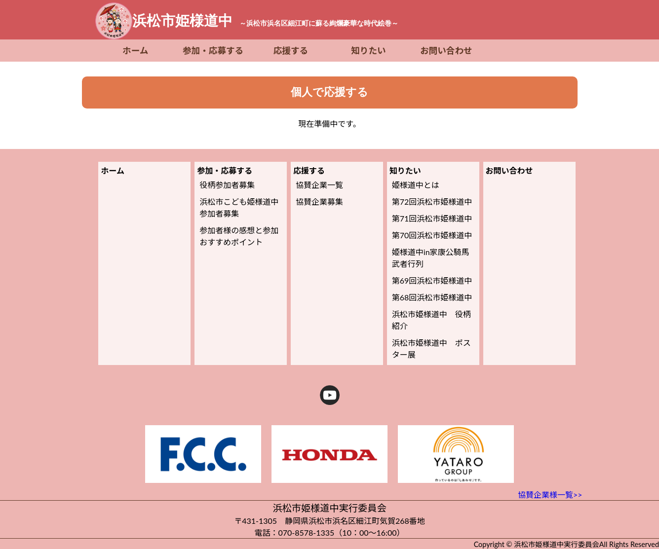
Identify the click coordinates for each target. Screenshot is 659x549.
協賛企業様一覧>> (550, 494)
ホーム (135, 50)
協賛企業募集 (319, 201)
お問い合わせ (446, 50)
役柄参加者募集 (227, 184)
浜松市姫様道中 (265, 21)
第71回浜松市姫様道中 (432, 218)
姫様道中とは (415, 184)
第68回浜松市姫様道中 (432, 297)
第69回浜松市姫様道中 (432, 280)
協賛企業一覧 (319, 184)
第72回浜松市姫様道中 (432, 201)
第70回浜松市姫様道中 (432, 235)
